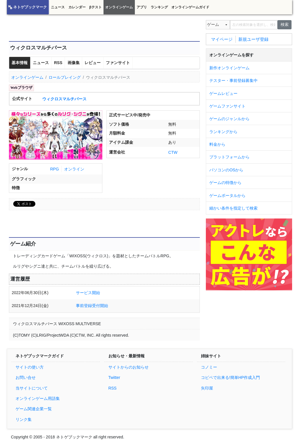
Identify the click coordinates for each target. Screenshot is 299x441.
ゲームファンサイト (227, 106)
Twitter (114, 377)
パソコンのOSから (226, 170)
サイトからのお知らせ (128, 367)
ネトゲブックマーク (30, 7)
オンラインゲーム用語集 (38, 398)
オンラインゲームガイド (190, 7)
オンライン (74, 169)
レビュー (93, 62)
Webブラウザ (21, 88)
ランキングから (223, 131)
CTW (172, 152)
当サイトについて (32, 388)
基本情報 (20, 62)
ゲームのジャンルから (229, 118)
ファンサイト (118, 62)
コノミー (209, 367)
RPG (54, 169)
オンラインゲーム (119, 7)
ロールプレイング (65, 77)
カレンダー (77, 7)
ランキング (159, 7)
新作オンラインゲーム (229, 68)
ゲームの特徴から (225, 182)
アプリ (142, 7)
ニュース (58, 7)
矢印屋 (207, 388)
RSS (58, 62)
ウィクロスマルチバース (64, 99)
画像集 (74, 62)
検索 (285, 24)
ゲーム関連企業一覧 (34, 409)
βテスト (95, 7)
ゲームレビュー (223, 93)
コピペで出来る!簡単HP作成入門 (230, 377)
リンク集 (24, 419)
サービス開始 (88, 292)
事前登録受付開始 (92, 305)
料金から (217, 144)
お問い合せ (26, 377)
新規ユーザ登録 (253, 39)
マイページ (222, 39)
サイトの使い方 (30, 367)
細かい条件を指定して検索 (233, 208)
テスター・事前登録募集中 (233, 80)
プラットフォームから (229, 157)
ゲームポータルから (227, 195)
